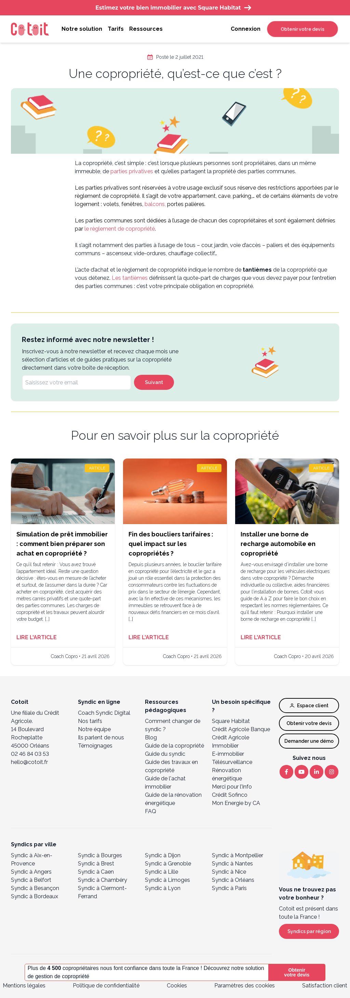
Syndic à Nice (229, 872)
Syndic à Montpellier (237, 855)
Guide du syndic (165, 754)
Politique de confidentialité (106, 985)
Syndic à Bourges (100, 855)
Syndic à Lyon (162, 888)
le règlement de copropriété (119, 228)
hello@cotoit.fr (29, 762)
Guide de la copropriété (174, 745)
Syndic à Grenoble (168, 863)
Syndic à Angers (31, 872)
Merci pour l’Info (232, 786)
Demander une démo (309, 741)
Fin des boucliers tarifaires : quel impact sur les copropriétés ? (171, 544)
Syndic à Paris (229, 888)
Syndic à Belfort (31, 880)
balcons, (155, 204)
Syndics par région (309, 931)
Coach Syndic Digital (104, 713)
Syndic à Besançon (35, 888)
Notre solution (82, 29)
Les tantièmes (130, 278)
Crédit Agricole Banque (241, 729)
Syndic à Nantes (232, 863)
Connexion (245, 29)
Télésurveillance (232, 762)
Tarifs (116, 29)
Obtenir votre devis (302, 29)
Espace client (309, 705)
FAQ (150, 811)
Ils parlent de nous (101, 737)
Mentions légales (24, 985)
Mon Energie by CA (236, 803)
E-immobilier (228, 754)
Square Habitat (231, 721)
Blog (151, 737)
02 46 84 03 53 (30, 754)
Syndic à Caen (96, 872)
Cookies (177, 985)
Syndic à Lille (161, 872)
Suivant (154, 382)
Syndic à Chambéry (102, 880)
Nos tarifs (90, 721)
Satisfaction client (324, 985)
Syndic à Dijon (162, 855)
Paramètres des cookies (244, 985)
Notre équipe (94, 729)
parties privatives (131, 171)
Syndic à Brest (96, 863)
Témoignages (95, 745)
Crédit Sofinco (229, 795)
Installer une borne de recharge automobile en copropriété (278, 544)
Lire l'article (36, 637)
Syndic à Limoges (167, 880)
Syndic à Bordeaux (34, 896)
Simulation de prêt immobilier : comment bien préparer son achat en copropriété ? (62, 544)
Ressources (146, 29)
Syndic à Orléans (233, 880)
